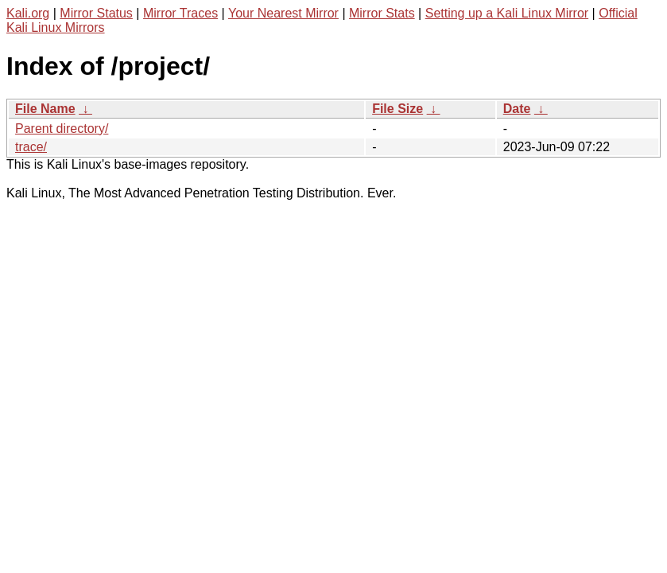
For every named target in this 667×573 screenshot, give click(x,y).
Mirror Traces (180, 13)
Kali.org (27, 13)
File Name (45, 108)
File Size (397, 108)
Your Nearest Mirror (283, 13)
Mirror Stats (382, 13)
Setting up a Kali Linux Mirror (506, 13)
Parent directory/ (61, 128)
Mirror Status (96, 13)
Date (517, 108)
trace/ (31, 147)
